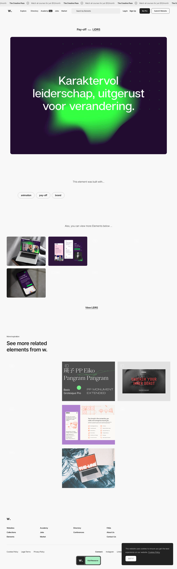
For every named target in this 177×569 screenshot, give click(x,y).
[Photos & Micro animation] (150, 251)
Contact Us (111, 537)
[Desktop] (26, 251)
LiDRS (96, 29)
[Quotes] (109, 283)
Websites (10, 528)
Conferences (78, 532)
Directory (34, 11)
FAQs (109, 528)
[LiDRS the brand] (67, 283)
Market (64, 11)
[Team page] (109, 251)
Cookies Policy (12, 552)
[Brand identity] (33, 468)
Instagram (110, 552)
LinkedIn (120, 552)
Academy (46, 11)
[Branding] (88, 381)
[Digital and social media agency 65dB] (33, 381)
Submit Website (160, 11)
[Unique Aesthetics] (144, 425)
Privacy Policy (39, 552)
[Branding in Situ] (88, 468)
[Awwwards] (10, 11)
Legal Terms (26, 552)
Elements (10, 537)
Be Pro (144, 11)
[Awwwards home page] (81, 560)
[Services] (26, 283)
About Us (110, 532)
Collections (11, 532)
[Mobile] (67, 251)
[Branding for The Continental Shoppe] (33, 425)
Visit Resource (92, 560)
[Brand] (144, 381)
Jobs (57, 11)
